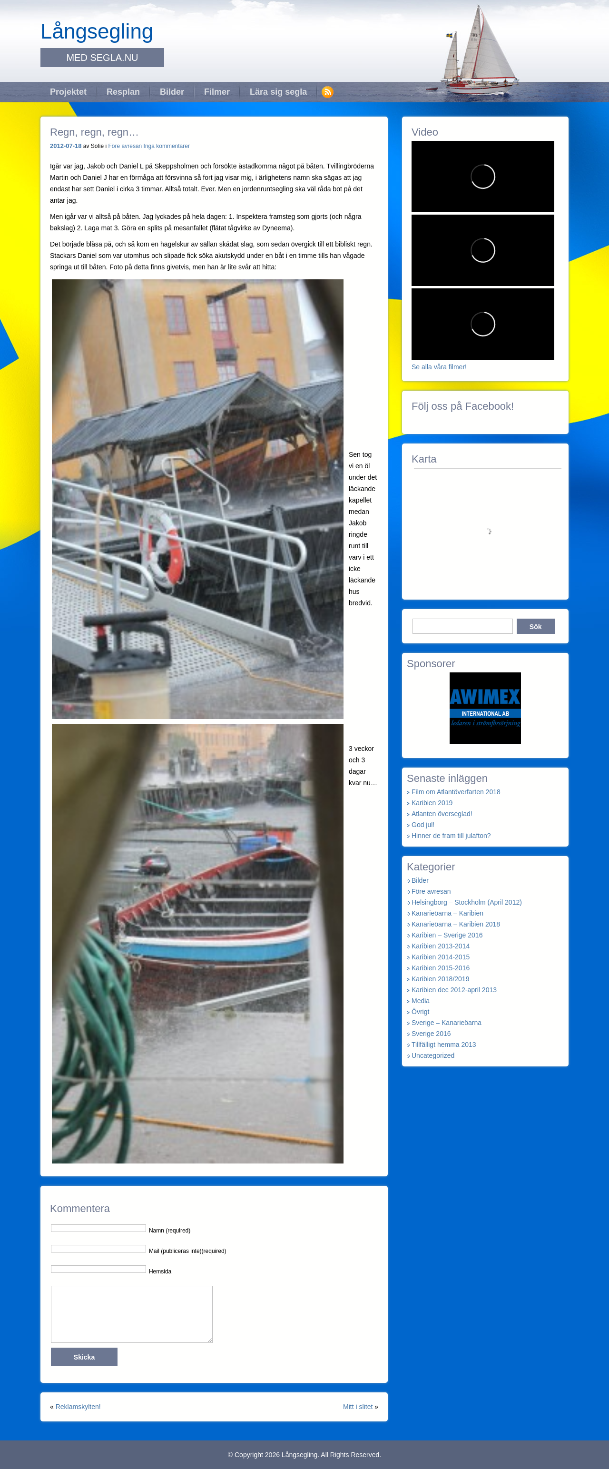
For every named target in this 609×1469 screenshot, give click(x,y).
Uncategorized (433, 1055)
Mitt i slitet (358, 1406)
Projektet (68, 92)
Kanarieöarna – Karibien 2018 (456, 924)
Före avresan (125, 146)
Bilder (172, 92)
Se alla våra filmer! (439, 367)
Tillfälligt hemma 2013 (444, 1044)
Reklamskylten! (78, 1406)
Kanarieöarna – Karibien (447, 913)
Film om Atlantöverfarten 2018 (456, 792)
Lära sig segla (278, 92)
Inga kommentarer (167, 146)
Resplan (123, 92)
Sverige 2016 (431, 1033)
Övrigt (420, 1011)
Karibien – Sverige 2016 (447, 935)
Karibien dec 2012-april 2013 (454, 990)
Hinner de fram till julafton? (451, 835)
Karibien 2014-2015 (441, 957)
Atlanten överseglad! (442, 814)
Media (421, 1001)
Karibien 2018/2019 (440, 979)
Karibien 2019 (432, 803)
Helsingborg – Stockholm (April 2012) (467, 902)
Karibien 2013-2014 (441, 946)
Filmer (217, 92)
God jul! (423, 824)
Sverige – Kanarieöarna (446, 1022)
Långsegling (96, 31)
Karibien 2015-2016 (441, 968)
